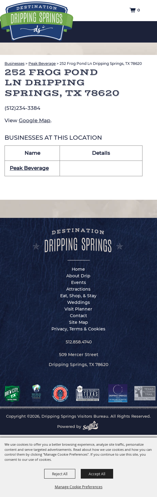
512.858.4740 (79, 342)
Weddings (78, 302)
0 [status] (138, 10)
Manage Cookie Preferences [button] (79, 486)
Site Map (78, 322)
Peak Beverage (42, 63)
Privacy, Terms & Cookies (78, 329)
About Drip (78, 275)
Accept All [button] (97, 473)
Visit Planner (78, 309)
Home (78, 269)
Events (78, 282)
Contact (78, 315)
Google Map (35, 120)
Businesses (15, 63)
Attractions (78, 289)
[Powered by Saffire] (92, 426)
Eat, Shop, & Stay (78, 295)
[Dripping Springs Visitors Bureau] (36, 21)
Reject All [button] (59, 473)
